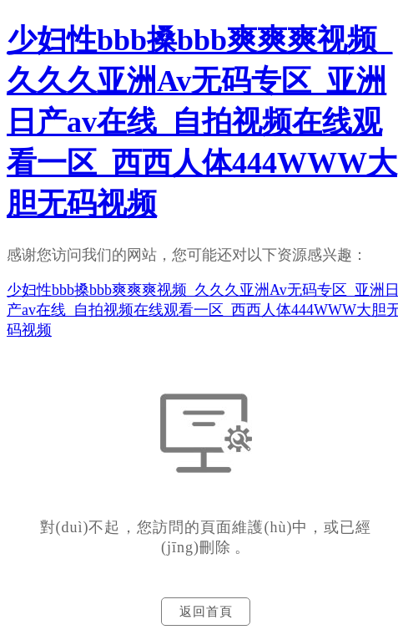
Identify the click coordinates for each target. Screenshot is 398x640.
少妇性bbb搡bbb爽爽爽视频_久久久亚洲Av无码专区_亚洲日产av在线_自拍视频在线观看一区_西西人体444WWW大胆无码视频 (202, 122)
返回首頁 (206, 611)
